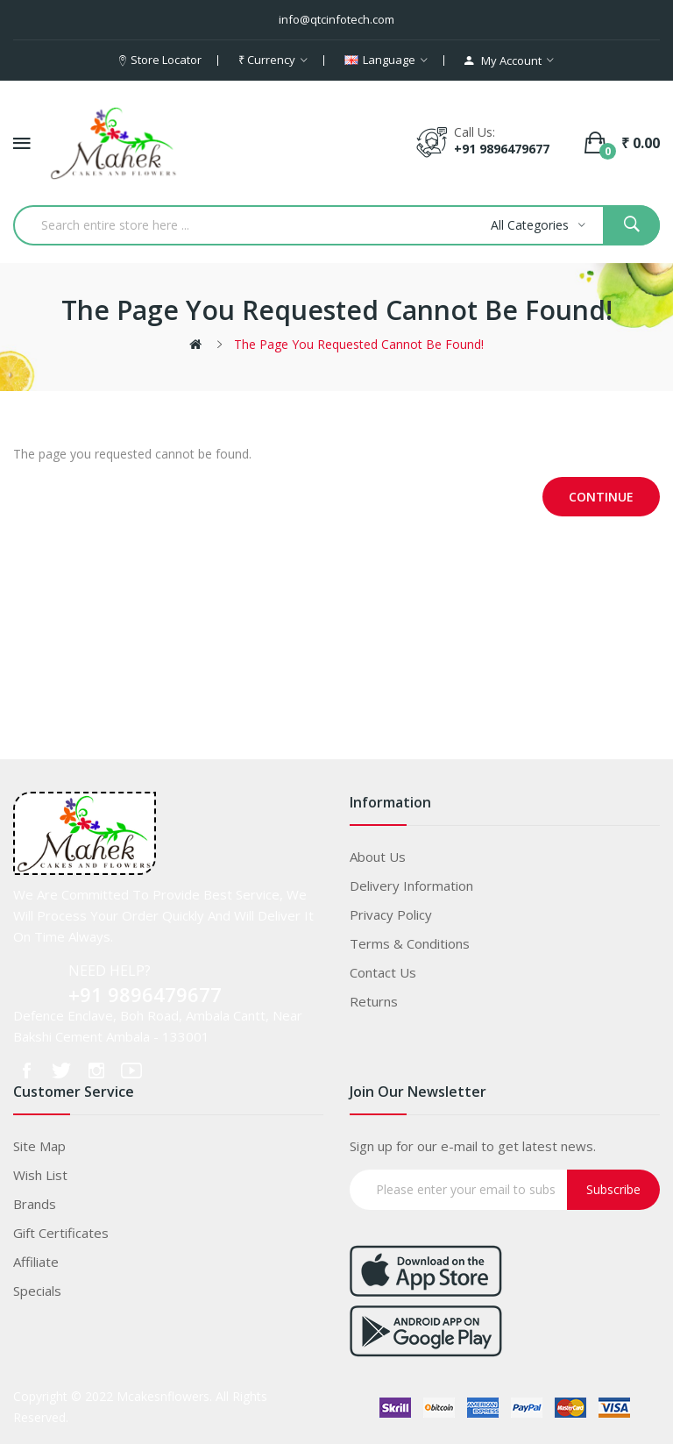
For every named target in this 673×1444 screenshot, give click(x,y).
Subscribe (613, 1189)
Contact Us (383, 972)
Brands (34, 1204)
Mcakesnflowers (163, 1396)
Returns (374, 1001)
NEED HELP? (109, 970)
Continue (601, 496)
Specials (37, 1290)
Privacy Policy (391, 914)
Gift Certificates (61, 1232)
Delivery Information (411, 885)
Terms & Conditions (410, 943)
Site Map (39, 1146)
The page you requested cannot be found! (359, 344)
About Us (378, 856)
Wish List (40, 1175)
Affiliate (36, 1261)
